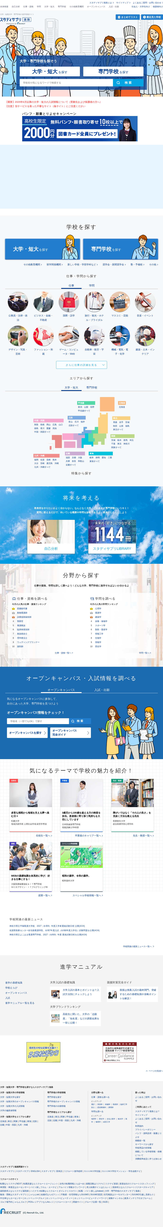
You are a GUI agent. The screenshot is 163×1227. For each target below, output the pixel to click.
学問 (39, 6)
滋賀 (68, 457)
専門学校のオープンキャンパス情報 (63, 1101)
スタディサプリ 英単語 (51, 1171)
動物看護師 (22, 613)
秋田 (115, 426)
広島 (55, 424)
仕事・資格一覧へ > (64, 653)
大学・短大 (49, 6)
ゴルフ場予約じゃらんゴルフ (13, 1202)
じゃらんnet (33, 1194)
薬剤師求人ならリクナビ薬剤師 (14, 1191)
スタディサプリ (7, 1171)
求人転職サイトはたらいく (99, 1187)
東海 (29, 1121)
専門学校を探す (54, 1097)
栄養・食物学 (101, 621)
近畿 (2, 1125)
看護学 (98, 613)
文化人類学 (111, 1119)
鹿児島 (49, 463)
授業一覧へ (44, 895)
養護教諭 (21, 625)
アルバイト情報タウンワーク (71, 1187)
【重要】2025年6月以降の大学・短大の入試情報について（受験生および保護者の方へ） (53, 102)
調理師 (110, 1107)
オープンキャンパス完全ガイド (64, 732)
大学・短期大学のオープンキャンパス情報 (19, 1101)
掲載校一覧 (140, 1140)
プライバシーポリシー (145, 1129)
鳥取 (36, 424)
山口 (61, 424)
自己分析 (16, 6)
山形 (121, 426)
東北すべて (118, 429)
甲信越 (22, 1121)
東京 (119, 444)
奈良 (74, 461)
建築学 (98, 617)
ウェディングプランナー (28, 642)
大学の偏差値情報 (8, 1110)
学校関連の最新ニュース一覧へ (137, 946)
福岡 (36, 460)
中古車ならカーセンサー (11, 1198)
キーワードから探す (144, 1144)
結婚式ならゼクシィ (50, 1194)
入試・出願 (114, 6)
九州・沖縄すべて (42, 467)
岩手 (121, 422)
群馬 (125, 440)
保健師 (107, 1104)
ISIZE (105, 1202)
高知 (55, 428)
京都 (74, 457)
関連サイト (78, 1202)
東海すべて (95, 461)
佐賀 (42, 460)
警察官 (20, 621)
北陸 (35, 1121)
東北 (10, 1121)
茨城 (113, 440)
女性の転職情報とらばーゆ (72, 1184)
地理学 (93, 1119)
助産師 (115, 1104)
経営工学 (106, 1122)
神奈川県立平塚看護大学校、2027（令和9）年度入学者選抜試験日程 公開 (47, 926)
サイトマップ (122, 3)
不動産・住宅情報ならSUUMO (75, 1194)
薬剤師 (20, 646)
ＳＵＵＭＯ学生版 (92, 1171)
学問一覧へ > (145, 653)
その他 (152, 264)
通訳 (93, 1104)
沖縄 (57, 463)
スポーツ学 (100, 625)
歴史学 (98, 646)
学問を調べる (97, 1111)
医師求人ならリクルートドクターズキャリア (133, 1187)
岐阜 (92, 457)
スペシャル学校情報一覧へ (87, 895)
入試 (7, 998)
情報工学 (99, 634)
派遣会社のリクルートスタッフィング (137, 1184)
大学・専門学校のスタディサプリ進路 (122, 1191)
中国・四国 (11, 1125)
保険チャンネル (116, 1198)
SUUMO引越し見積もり (143, 1194)
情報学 (98, 642)
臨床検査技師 (23, 629)
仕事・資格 (28, 6)
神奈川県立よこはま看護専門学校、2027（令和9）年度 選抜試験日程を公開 (48, 934)
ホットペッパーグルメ (34, 1198)
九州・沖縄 (23, 1125)
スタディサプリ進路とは (100, 3)
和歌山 (81, 461)
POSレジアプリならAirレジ (40, 1202)
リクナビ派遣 (112, 1184)
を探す (50, 71)
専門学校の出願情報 (56, 1106)
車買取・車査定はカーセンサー (14, 1187)
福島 (127, 426)
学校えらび (11, 987)
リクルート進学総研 (73, 1171)
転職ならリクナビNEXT (11, 1184)
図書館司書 (22, 608)
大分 (36, 463)
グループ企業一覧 (93, 1202)
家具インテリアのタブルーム (137, 1198)
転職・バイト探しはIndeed (91, 1191)
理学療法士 (22, 638)
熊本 (55, 460)
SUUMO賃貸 (96, 1194)
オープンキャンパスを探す (25, 732)
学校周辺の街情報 (143, 1148)
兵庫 (68, 461)
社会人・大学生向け (141, 6)
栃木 (119, 440)
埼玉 (132, 440)
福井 (83, 422)
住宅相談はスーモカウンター (117, 1194)
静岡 (98, 457)
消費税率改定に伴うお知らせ (148, 1159)
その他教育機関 (76, 6)
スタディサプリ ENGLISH (28, 1171)
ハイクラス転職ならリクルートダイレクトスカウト (53, 1191)
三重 (110, 457)
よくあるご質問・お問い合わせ (147, 3)
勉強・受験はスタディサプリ (13, 1194)
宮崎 (42, 463)
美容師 (99, 1104)
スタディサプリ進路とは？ (147, 1111)
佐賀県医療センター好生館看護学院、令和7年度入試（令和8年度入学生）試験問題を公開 (54, 930)
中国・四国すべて (42, 432)
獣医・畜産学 (101, 629)
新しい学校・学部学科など (82, 264)
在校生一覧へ (43, 835)
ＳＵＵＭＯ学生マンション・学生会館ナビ (121, 1171)
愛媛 (48, 428)
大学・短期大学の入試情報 (12, 1106)
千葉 (113, 444)
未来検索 (4, 6)
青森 (115, 422)
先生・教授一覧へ (142, 835)
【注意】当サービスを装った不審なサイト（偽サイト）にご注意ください (45, 106)
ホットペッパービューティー (59, 1198)
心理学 (98, 608)
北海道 (122, 407)
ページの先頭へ (156, 1071)
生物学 (98, 638)
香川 (42, 428)
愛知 (104, 457)
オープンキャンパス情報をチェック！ (36, 712)
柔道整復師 (101, 1107)
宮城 (127, 422)
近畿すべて (71, 465)
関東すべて (116, 447)
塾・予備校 (136, 264)
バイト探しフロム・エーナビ (43, 1187)
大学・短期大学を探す (10, 1097)
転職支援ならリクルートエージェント (40, 1184)
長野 (92, 407)
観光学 (120, 1119)
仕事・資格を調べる (100, 1097)
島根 (42, 424)
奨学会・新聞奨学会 (113, 264)
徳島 (36, 428)
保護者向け (158, 6)
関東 (16, 1121)
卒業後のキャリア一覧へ (88, 835)
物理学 (98, 1122)
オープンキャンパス (96, 6)
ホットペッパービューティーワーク (90, 1198)
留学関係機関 (54, 264)
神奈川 (126, 444)
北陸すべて (74, 425)
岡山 (48, 424)
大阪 (80, 457)
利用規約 (139, 1126)
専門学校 (62, 6)
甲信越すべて (84, 411)
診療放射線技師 (24, 617)
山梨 (86, 407)
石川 (77, 422)
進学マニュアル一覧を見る (20, 1003)
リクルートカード (63, 1202)
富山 (71, 422)
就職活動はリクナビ (95, 1184)
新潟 (80, 407)
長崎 (48, 460)
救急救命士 (22, 634)
